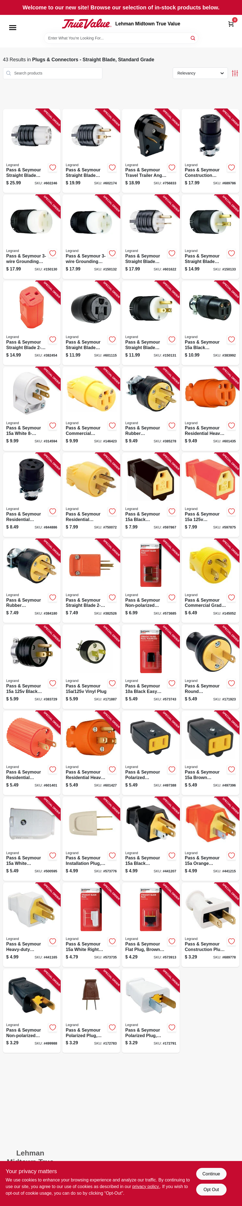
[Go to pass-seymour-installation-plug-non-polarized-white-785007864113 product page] (91, 839)
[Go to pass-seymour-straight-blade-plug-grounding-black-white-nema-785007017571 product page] (91, 151)
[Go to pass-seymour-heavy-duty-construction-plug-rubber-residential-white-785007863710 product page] (32, 925)
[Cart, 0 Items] (231, 24)
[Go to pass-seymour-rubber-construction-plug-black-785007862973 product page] (32, 581)
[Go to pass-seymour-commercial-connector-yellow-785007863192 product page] (91, 409)
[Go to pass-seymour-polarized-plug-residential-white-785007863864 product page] (151, 1011)
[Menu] (12, 27)
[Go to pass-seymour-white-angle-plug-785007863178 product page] (32, 409)
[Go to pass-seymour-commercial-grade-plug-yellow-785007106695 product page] (210, 581)
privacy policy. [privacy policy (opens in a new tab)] (145, 1186)
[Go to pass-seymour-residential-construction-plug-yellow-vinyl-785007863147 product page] (91, 495)
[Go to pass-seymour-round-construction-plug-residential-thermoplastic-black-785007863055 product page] (210, 667)
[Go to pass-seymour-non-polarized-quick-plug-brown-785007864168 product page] (151, 581)
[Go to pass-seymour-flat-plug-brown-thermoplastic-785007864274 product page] (151, 925)
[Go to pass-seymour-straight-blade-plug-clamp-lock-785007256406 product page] (210, 237)
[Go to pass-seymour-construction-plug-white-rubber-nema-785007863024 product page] (210, 925)
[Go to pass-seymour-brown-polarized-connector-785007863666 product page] (210, 753)
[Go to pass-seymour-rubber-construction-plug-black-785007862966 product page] (151, 409)
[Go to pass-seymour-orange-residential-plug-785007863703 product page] (210, 839)
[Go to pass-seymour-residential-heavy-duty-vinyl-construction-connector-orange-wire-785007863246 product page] (210, 409)
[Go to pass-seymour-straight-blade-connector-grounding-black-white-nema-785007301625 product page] (32, 151)
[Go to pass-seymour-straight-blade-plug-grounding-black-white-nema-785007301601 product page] (151, 237)
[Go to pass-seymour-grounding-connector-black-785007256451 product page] (91, 237)
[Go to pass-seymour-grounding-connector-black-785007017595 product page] (32, 237)
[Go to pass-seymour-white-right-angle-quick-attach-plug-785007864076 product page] (91, 925)
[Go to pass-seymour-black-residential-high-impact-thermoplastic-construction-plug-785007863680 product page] (151, 839)
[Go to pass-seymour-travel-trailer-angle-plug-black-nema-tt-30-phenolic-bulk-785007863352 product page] (151, 151)
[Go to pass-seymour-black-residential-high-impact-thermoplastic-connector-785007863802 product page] (151, 495)
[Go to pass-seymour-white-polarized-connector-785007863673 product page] (32, 839)
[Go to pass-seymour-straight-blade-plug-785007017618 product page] (151, 323)
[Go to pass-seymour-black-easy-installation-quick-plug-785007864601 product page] (151, 667)
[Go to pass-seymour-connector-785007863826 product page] (210, 495)
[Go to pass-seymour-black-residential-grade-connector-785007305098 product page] (210, 323)
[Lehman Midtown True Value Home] (86, 24)
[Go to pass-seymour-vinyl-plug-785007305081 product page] (91, 667)
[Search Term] (121, 38)
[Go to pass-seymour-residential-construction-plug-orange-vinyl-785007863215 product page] (32, 753)
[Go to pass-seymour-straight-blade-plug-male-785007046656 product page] (91, 581)
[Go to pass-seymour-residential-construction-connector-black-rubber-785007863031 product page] (32, 495)
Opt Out (211, 1189)
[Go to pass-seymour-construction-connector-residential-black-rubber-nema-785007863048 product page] (210, 151)
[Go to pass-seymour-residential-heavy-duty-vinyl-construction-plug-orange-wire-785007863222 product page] (91, 753)
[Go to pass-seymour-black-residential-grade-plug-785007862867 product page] (32, 667)
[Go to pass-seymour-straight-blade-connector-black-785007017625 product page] (91, 323)
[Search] (193, 37)
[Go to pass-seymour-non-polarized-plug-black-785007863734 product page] (32, 1011)
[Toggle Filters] (235, 73)
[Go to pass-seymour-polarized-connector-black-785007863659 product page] (151, 753)
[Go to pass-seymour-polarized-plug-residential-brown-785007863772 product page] (91, 1011)
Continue (211, 1174)
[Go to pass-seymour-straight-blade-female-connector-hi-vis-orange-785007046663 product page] (32, 323)
